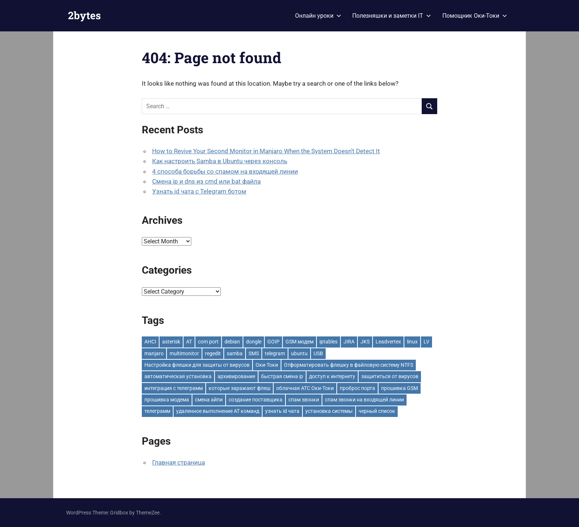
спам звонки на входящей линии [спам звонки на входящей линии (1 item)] (364, 400)
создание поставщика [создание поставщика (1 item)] (255, 400)
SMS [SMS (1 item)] (254, 353)
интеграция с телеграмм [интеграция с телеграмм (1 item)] (173, 388)
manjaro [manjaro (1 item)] (154, 353)
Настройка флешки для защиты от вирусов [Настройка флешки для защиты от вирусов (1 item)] (197, 365)
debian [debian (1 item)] (232, 342)
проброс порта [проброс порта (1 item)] (357, 388)
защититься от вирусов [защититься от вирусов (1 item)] (389, 376)
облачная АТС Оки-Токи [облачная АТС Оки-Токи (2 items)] (305, 388)
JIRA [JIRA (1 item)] (348, 342)
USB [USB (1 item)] (318, 353)
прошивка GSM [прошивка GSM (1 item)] (399, 388)
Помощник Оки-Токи (474, 15)
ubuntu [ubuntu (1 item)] (299, 353)
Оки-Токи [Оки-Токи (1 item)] (267, 365)
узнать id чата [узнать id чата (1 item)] (282, 411)
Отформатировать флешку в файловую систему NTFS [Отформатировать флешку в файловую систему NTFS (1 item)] (348, 365)
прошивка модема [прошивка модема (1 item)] (166, 400)
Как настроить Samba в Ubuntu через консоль (219, 161)
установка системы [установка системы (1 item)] (329, 411)
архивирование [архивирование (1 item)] (236, 376)
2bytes (84, 15)
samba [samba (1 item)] (235, 353)
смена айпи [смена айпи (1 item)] (209, 400)
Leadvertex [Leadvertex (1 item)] (388, 342)
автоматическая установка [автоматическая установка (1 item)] (178, 376)
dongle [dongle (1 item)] (253, 342)
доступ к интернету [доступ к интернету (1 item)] (332, 376)
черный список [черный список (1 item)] (377, 411)
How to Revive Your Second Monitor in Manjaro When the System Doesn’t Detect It (266, 151)
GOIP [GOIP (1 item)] (273, 342)
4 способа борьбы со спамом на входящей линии (225, 171)
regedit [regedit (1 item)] (213, 353)
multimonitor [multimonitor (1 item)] (184, 353)
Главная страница (178, 462)
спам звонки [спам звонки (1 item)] (303, 400)
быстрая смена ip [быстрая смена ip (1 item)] (282, 376)
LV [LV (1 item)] (426, 342)
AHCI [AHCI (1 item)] (150, 342)
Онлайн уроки (318, 15)
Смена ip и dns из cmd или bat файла (206, 181)
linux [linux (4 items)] (412, 342)
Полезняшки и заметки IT (391, 15)
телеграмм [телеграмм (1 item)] (157, 411)
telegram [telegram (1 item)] (275, 353)
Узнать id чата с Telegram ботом (199, 191)
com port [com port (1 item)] (208, 342)
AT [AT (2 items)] (189, 342)
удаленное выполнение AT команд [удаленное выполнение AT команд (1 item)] (217, 411)
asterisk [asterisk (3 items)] (171, 342)
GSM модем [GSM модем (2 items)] (299, 342)
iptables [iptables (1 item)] (328, 342)
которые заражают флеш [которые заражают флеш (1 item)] (239, 388)
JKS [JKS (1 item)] (365, 342)
